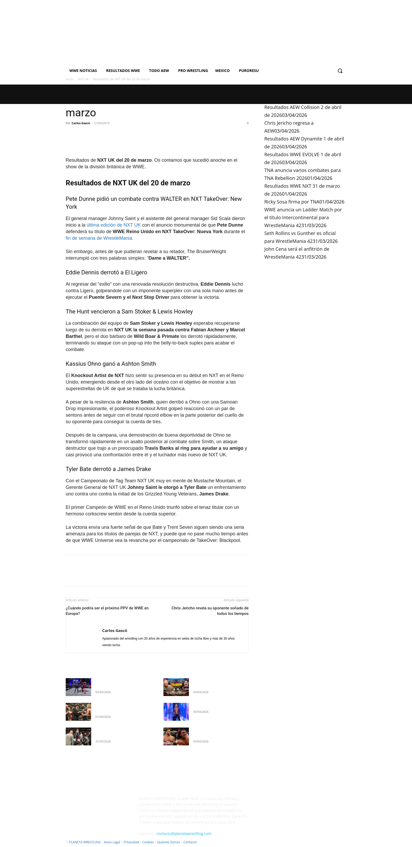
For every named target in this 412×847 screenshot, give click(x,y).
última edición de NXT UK (114, 225)
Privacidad (131, 842)
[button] (340, 70)
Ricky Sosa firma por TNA (291, 201)
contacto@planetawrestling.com (183, 833)
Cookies (148, 842)
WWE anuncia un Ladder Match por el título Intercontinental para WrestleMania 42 (303, 217)
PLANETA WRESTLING (85, 842)
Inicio (70, 79)
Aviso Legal (112, 842)
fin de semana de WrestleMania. (99, 238)
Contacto (190, 842)
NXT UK (83, 79)
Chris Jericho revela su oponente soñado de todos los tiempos (210, 611)
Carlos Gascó (81, 123)
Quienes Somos (168, 842)
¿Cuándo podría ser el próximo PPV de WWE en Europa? (107, 611)
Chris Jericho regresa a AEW (216, 705)
